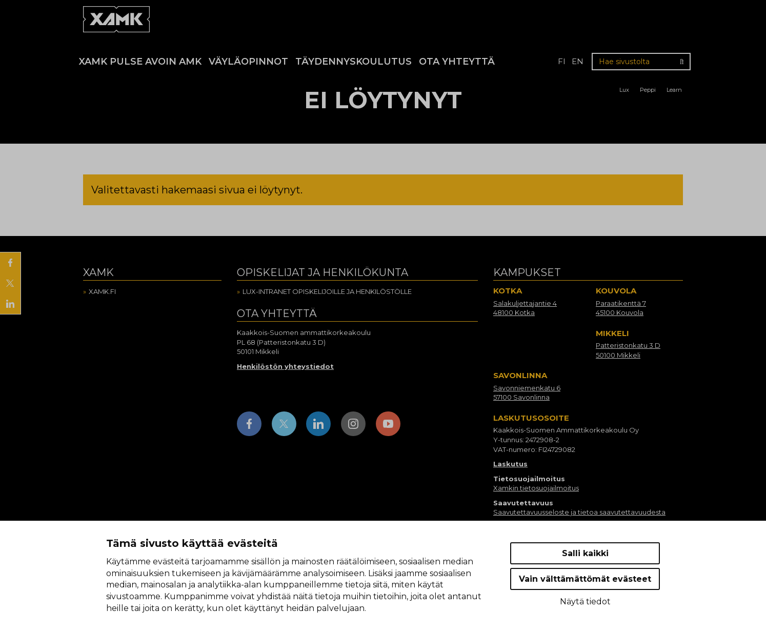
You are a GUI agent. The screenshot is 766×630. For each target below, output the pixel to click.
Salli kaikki (585, 553)
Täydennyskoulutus (353, 61)
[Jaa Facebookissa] (10, 262)
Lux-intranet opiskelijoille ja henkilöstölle (327, 291)
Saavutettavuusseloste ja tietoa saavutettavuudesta (579, 512)
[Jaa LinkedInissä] (10, 303)
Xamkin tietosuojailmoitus (536, 488)
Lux (624, 89)
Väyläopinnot (248, 61)
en (577, 61)
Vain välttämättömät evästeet (585, 579)
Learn (674, 89)
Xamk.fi (102, 291)
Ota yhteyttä (457, 61)
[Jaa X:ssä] (10, 283)
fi (562, 61)
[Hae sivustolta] (641, 61)
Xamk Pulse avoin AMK (140, 61)
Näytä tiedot (585, 601)
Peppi (648, 89)
